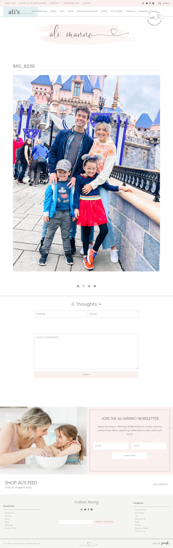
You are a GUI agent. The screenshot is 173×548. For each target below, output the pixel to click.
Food (71, 11)
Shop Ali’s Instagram (32, 3)
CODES (87, 3)
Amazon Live (140, 531)
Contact (55, 3)
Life (62, 11)
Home (104, 11)
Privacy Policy (10, 528)
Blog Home (9, 513)
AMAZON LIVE (71, 3)
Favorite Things (20, 12)
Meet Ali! (10, 3)
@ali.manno (160, 484)
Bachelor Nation (87, 11)
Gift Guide (116, 11)
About (7, 519)
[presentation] (57, 326)
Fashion (130, 11)
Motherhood (39, 11)
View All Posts (140, 510)
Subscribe (9, 525)
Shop (53, 11)
